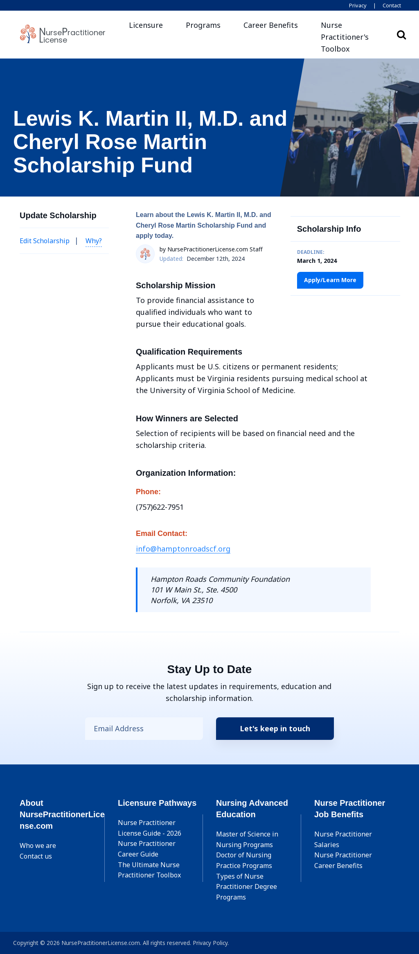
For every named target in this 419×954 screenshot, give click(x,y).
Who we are (38, 845)
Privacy (358, 5)
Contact (392, 5)
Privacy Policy (210, 943)
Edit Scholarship (45, 240)
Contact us (36, 856)
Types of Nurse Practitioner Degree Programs (246, 887)
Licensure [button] (146, 25)
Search (401, 34)
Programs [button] (203, 25)
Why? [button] (94, 240)
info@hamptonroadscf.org (183, 549)
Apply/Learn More (330, 280)
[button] (349, 37)
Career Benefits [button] (270, 25)
